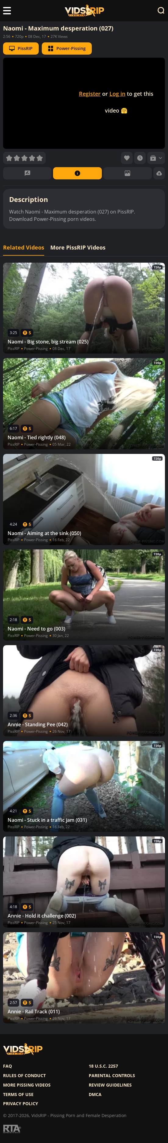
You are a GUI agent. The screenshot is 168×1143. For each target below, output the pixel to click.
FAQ (7, 1066)
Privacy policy (20, 1103)
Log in (117, 93)
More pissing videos (27, 1085)
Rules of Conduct (24, 1075)
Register (90, 93)
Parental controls (112, 1075)
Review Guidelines (110, 1085)
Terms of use (18, 1094)
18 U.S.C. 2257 (103, 1066)
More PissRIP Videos (77, 247)
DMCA (95, 1094)
